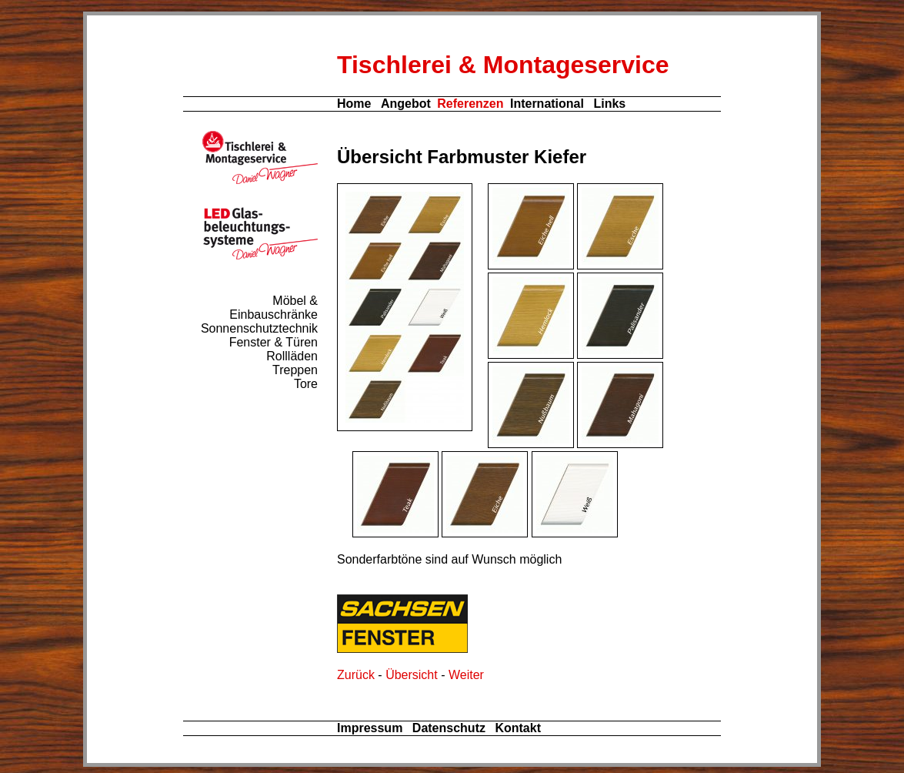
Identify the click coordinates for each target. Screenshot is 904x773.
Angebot (406, 103)
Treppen (295, 369)
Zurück (356, 674)
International (547, 103)
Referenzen (470, 103)
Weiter (466, 674)
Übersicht (411, 674)
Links (609, 103)
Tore (306, 383)
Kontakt (518, 728)
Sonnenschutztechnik (259, 328)
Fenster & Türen (273, 342)
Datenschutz (448, 728)
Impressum (369, 728)
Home (354, 103)
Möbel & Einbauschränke (273, 307)
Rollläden (292, 356)
